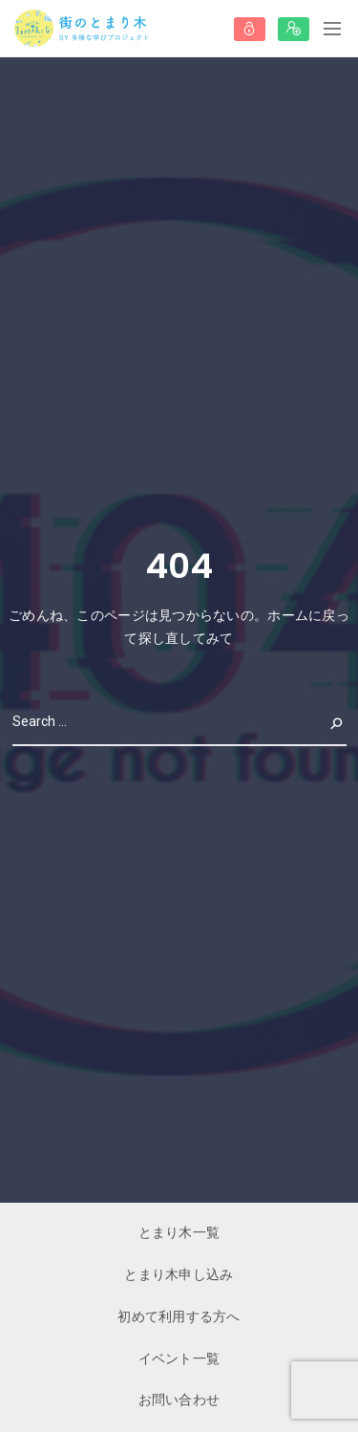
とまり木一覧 (179, 1232)
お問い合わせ (179, 1399)
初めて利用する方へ (179, 1316)
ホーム (287, 615)
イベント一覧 (179, 1358)
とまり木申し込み (178, 1274)
